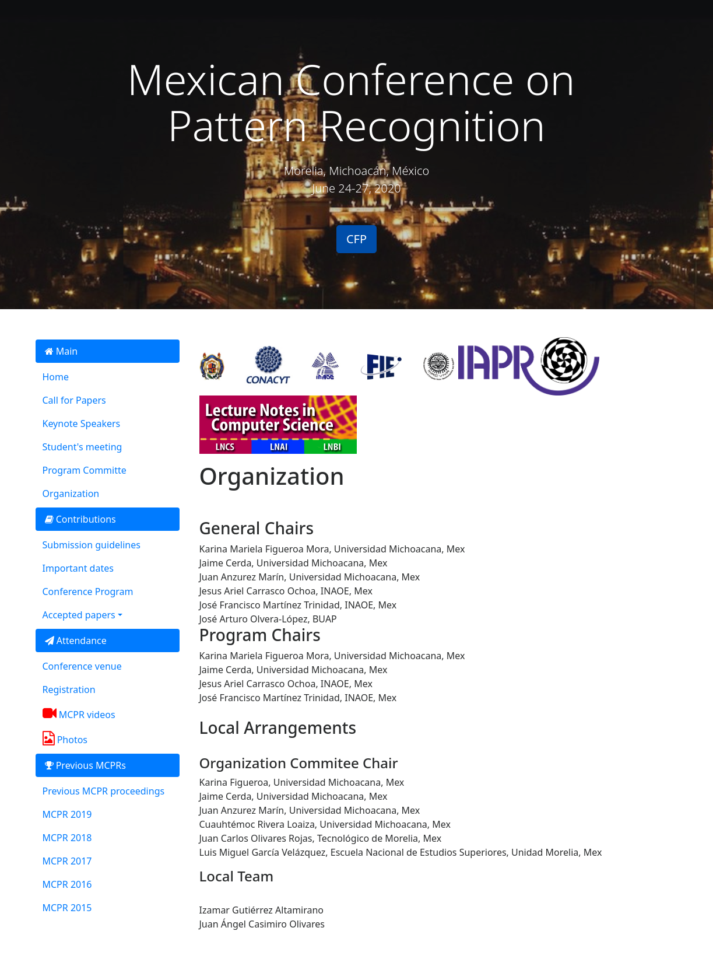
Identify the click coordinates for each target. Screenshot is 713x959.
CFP (356, 239)
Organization (71, 493)
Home (56, 376)
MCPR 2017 (67, 861)
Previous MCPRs (85, 765)
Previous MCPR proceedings (104, 791)
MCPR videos (79, 713)
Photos (65, 738)
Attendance (76, 640)
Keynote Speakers (82, 423)
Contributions (80, 519)
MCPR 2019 (67, 814)
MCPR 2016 (67, 884)
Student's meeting (82, 446)
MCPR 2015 (67, 907)
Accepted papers (79, 614)
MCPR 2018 (67, 837)
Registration (69, 689)
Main (61, 351)
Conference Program (88, 591)
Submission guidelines (92, 544)
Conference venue (82, 666)
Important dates (78, 568)
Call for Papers (74, 400)
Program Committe (85, 470)
